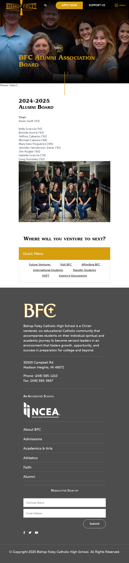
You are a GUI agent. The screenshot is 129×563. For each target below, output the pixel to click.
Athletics (30, 458)
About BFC (32, 429)
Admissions (32, 439)
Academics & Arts (37, 448)
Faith (27, 467)
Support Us (97, 5)
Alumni (29, 476)
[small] (24, 532)
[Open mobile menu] (120, 5)
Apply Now (69, 5)
